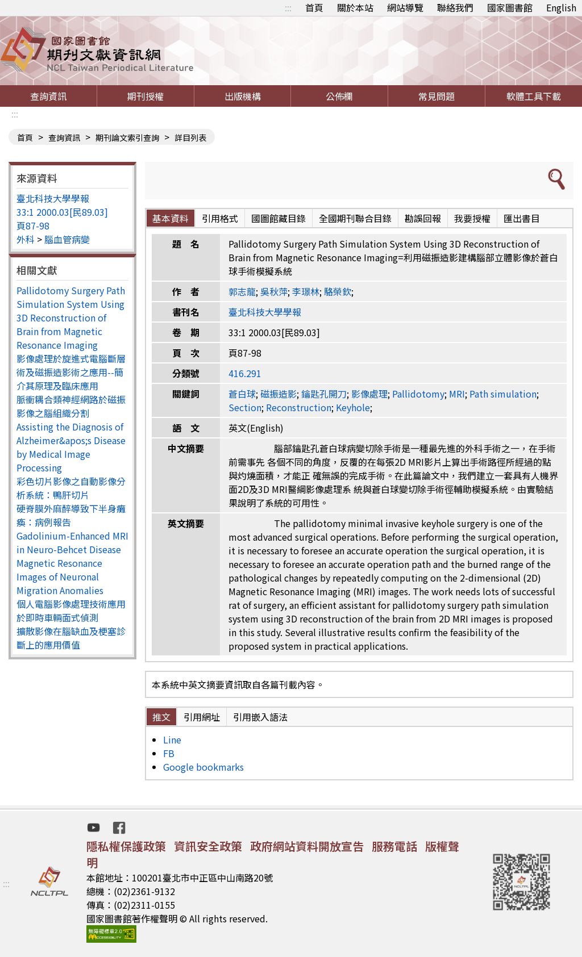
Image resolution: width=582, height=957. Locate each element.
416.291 (244, 373)
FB (168, 753)
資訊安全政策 (208, 846)
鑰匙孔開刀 (324, 393)
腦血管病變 (67, 239)
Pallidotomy (418, 393)
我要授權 (472, 218)
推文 (161, 717)
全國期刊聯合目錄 (355, 218)
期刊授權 (145, 96)
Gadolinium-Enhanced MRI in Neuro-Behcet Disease (72, 542)
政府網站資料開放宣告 (307, 846)
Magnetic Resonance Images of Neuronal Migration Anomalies (59, 576)
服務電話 (394, 846)
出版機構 (243, 96)
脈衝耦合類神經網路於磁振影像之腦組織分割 (71, 406)
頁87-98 (32, 225)
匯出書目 (522, 218)
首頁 (314, 7)
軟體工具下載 (533, 96)
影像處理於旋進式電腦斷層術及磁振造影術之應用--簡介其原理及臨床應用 (71, 372)
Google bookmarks (203, 767)
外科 (25, 239)
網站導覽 (405, 7)
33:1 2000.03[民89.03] (62, 212)
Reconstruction (298, 407)
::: (288, 7)
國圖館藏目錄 (278, 218)
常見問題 (436, 96)
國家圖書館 (510, 7)
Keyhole (353, 407)
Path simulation (503, 393)
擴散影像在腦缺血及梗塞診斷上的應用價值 (71, 637)
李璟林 (305, 291)
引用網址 (202, 717)
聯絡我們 (455, 7)
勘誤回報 (423, 218)
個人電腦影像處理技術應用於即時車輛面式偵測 (71, 610)
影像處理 (369, 393)
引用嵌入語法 (260, 717)
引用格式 (220, 218)
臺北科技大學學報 (52, 198)
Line (172, 739)
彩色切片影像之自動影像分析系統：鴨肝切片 (71, 488)
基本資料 (170, 218)
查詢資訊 (48, 96)
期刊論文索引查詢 (127, 137)
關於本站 (355, 7)
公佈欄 (339, 96)
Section (244, 407)
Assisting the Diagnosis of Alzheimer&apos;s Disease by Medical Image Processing (71, 447)
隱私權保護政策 (126, 846)
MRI (457, 393)
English (561, 7)
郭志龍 (242, 291)
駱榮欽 (337, 291)
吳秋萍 (274, 291)
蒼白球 (242, 393)
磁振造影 (278, 393)
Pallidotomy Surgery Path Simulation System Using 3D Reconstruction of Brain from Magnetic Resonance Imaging (70, 317)
